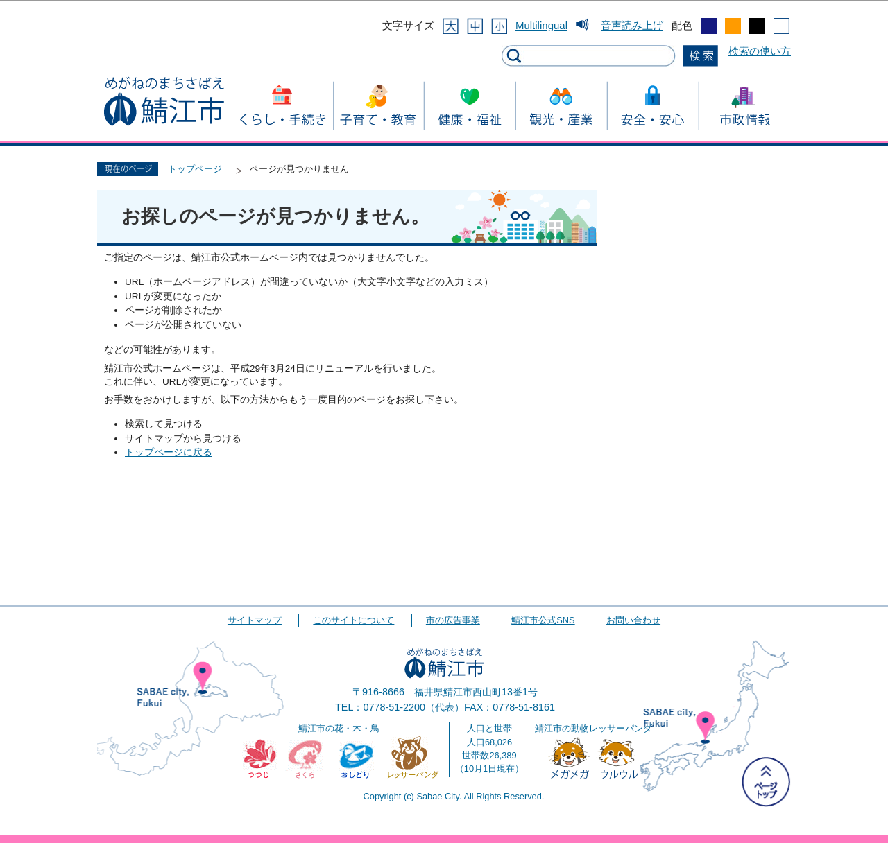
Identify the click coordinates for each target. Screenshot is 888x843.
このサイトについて (353, 620)
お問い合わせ (633, 620)
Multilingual (541, 25)
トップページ (195, 169)
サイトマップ (255, 620)
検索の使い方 (759, 51)
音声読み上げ (632, 25)
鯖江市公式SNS (542, 620)
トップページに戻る (168, 452)
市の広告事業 (453, 620)
